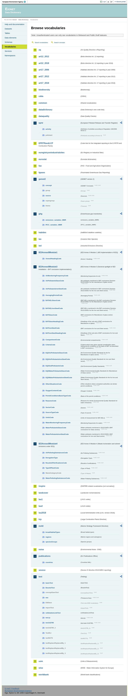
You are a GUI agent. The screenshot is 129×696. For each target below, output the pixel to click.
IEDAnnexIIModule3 (48, 267)
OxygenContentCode (53, 390)
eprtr (41, 123)
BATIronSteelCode (52, 328)
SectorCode (50, 407)
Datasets (8, 29)
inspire (42, 486)
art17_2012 (44, 76)
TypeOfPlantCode (52, 468)
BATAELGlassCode (52, 300)
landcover (43, 493)
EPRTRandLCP (46, 143)
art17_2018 (44, 83)
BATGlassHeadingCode (54, 321)
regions (48, 537)
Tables (7, 33)
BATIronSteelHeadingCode (55, 333)
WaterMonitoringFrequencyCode (57, 423)
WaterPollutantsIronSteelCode (57, 434)
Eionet (15, 19)
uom (41, 661)
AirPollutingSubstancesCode (56, 453)
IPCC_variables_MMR (53, 225)
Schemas (8, 42)
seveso (42, 570)
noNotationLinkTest (52, 613)
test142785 (49, 623)
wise (41, 668)
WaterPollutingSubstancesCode (57, 478)
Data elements (10, 38)
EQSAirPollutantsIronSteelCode (57, 359)
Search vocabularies (41, 42)
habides (42, 232)
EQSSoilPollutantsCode (54, 366)
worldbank (44, 675)
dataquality (44, 116)
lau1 (41, 499)
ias (40, 239)
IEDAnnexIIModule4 (48, 444)
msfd (41, 526)
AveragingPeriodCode (53, 295)
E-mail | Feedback (12, 689)
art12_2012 (44, 56)
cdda (41, 96)
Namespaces (10, 56)
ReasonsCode (50, 401)
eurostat (42, 159)
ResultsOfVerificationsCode (56, 463)
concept (48, 185)
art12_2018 (44, 63)
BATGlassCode (51, 315)
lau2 (41, 506)
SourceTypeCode (52, 412)
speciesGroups (51, 542)
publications (44, 556)
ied (40, 246)
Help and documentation (14, 24)
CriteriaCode (50, 345)
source (48, 196)
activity (48, 129)
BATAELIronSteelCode (54, 308)
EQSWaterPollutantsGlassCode (57, 371)
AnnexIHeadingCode (53, 259)
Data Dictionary (23, 19)
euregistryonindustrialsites (51, 152)
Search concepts (59, 42)
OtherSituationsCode (53, 384)
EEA (15, 2)
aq (40, 50)
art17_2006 (44, 70)
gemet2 (42, 179)
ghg (40, 214)
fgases (42, 172)
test (40, 577)
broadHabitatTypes (52, 532)
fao (40, 166)
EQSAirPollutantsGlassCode (56, 353)
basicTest (49, 583)
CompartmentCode (52, 340)
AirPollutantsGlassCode (54, 281)
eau (46, 598)
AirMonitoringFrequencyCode (56, 276)
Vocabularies (10, 47)
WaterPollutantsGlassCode (55, 428)
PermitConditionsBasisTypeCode (58, 396)
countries (49, 562)
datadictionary (45, 110)
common (43, 103)
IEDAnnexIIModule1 (48, 252)
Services (8, 51)
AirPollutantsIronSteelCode (55, 289)
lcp (40, 519)
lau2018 (42, 513)
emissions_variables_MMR (55, 220)
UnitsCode (49, 417)
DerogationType (51, 458)
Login (104, 1)
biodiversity (44, 90)
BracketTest (50, 588)
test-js (47, 618)
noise (41, 549)
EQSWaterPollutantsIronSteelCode (58, 377)
